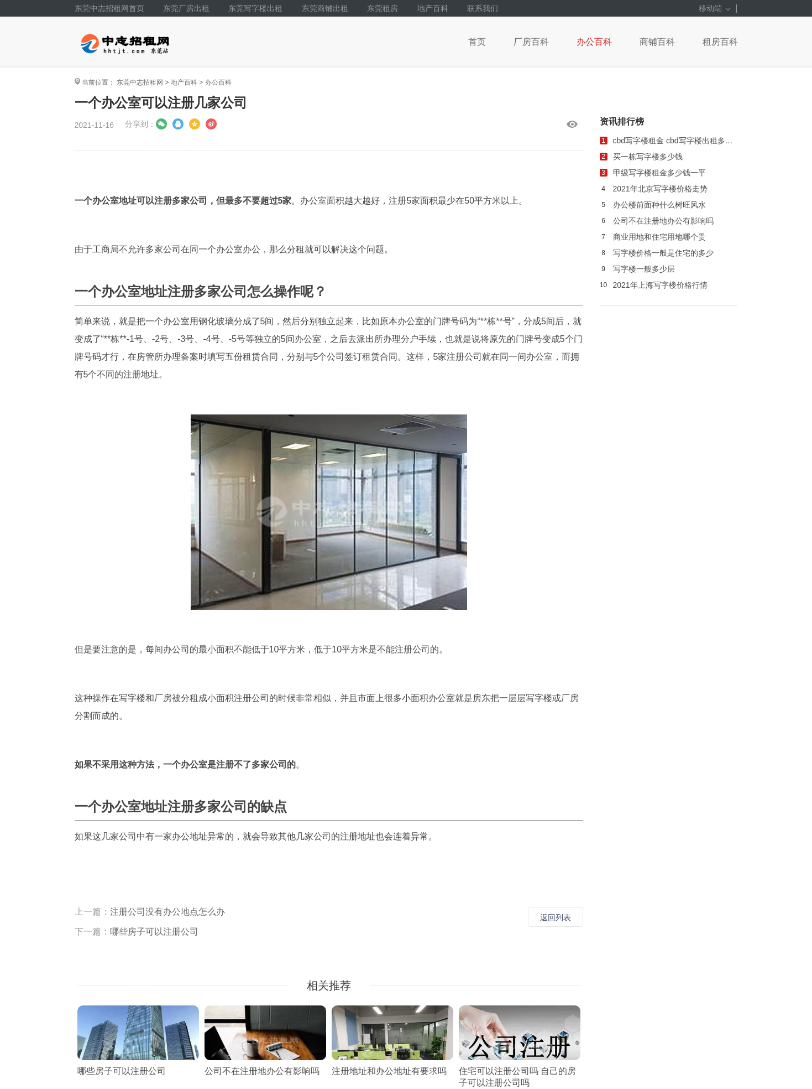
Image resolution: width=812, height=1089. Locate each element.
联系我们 (482, 8)
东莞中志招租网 (140, 82)
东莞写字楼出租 (255, 8)
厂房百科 (531, 41)
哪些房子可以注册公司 (154, 931)
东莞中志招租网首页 (109, 8)
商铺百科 (657, 41)
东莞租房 (382, 8)
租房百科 (720, 41)
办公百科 (594, 41)
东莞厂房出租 (186, 8)
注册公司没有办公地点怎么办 (167, 911)
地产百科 (432, 8)
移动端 (714, 8)
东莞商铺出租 (325, 8)
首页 (477, 41)
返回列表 (555, 917)
